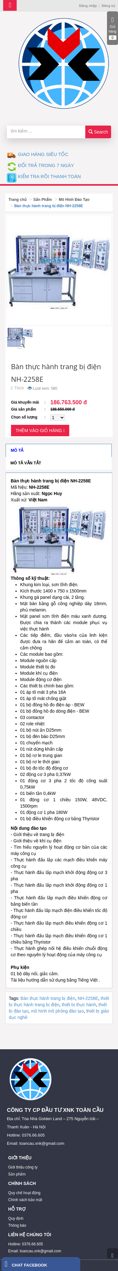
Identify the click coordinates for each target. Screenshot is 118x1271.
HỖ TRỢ (16, 1209)
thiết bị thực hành (79, 1004)
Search (98, 131)
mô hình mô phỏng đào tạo (57, 1011)
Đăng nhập (88, 6)
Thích (17, 388)
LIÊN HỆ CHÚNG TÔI (29, 1234)
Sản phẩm (16, 1174)
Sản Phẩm (42, 199)
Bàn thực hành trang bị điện (47, 998)
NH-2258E (88, 998)
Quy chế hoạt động (24, 1193)
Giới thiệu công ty (22, 1167)
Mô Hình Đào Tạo (74, 199)
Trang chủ (17, 199)
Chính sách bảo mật (25, 1200)
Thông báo (17, 1225)
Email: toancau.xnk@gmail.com (34, 1251)
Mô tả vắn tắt (25, 463)
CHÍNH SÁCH (22, 1183)
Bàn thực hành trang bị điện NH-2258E (48, 206)
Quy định (15, 1218)
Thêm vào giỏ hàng (40, 430)
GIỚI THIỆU (19, 1157)
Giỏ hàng (112, 28)
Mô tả (17, 450)
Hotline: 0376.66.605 (25, 1244)
